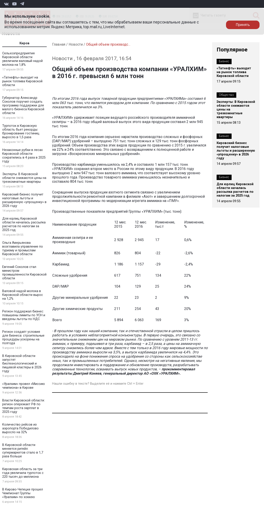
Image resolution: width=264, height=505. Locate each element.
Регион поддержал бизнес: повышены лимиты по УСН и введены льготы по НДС (23, 315)
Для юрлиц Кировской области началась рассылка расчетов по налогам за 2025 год (24, 224)
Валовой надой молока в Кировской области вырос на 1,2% (22, 295)
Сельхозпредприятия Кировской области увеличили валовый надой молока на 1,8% (22, 59)
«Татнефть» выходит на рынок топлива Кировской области (22, 81)
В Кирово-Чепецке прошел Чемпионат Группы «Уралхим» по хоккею (22, 493)
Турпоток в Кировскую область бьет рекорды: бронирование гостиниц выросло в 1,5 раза (20, 131)
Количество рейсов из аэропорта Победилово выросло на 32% (20, 428)
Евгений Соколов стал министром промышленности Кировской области (24, 272)
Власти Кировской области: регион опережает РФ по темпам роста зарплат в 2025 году (23, 406)
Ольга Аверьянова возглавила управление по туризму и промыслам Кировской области (22, 248)
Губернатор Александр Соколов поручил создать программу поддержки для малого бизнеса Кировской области (23, 105)
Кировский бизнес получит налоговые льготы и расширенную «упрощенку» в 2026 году (24, 200)
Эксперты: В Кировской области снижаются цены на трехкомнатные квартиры (24, 178)
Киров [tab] (24, 43)
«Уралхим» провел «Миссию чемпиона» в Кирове (23, 386)
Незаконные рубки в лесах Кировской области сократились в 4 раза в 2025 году (24, 155)
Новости (76, 44)
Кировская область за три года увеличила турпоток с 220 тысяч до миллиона (23, 473)
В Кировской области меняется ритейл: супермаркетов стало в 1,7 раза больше (22, 450)
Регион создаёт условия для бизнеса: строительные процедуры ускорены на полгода (23, 337)
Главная (58, 44)
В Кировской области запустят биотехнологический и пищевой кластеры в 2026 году (22, 363)
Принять (243, 25)
